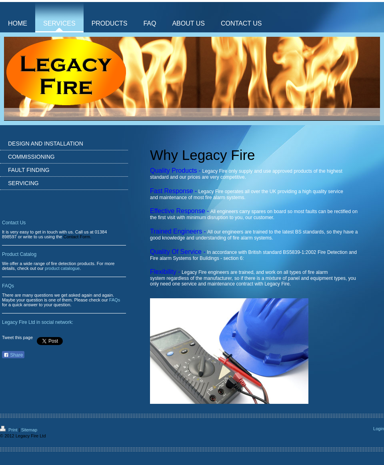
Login (378, 428)
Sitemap (29, 429)
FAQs (114, 299)
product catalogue (62, 268)
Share (13, 355)
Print (9, 429)
